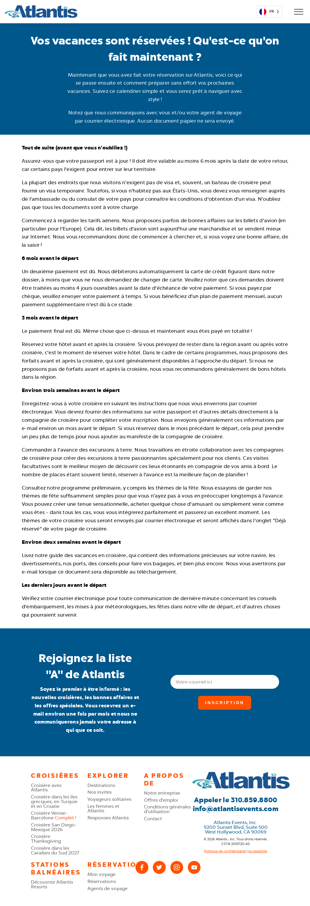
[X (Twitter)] (159, 867)
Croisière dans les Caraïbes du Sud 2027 (55, 850)
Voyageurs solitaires (109, 799)
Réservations (101, 881)
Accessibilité (257, 851)
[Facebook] (141, 867)
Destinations (101, 785)
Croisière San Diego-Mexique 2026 (54, 827)
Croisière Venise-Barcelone (53, 815)
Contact (153, 818)
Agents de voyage (107, 888)
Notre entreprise (162, 793)
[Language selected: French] (269, 11)
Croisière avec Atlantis (46, 788)
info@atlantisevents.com (235, 808)
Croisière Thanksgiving (46, 838)
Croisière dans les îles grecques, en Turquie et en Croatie (54, 801)
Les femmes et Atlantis (103, 808)
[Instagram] (176, 867)
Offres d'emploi (161, 800)
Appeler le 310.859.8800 (235, 799)
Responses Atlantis (108, 818)
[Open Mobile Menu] (298, 11)
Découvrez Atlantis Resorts (52, 884)
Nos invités (99, 792)
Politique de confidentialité (225, 851)
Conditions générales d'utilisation (167, 809)
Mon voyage (101, 874)
